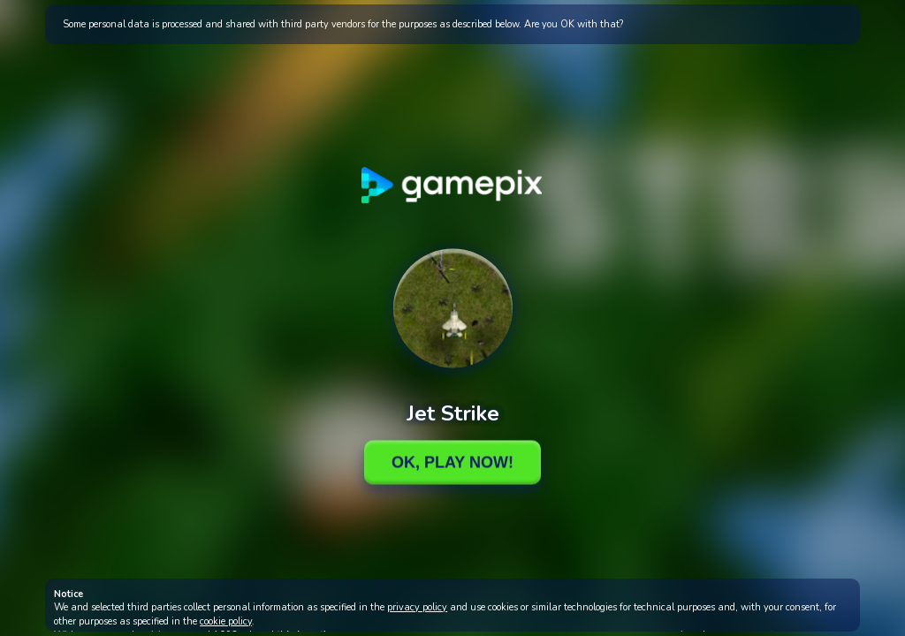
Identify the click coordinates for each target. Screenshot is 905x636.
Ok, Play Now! (452, 462)
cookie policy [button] (226, 621)
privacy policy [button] (417, 607)
